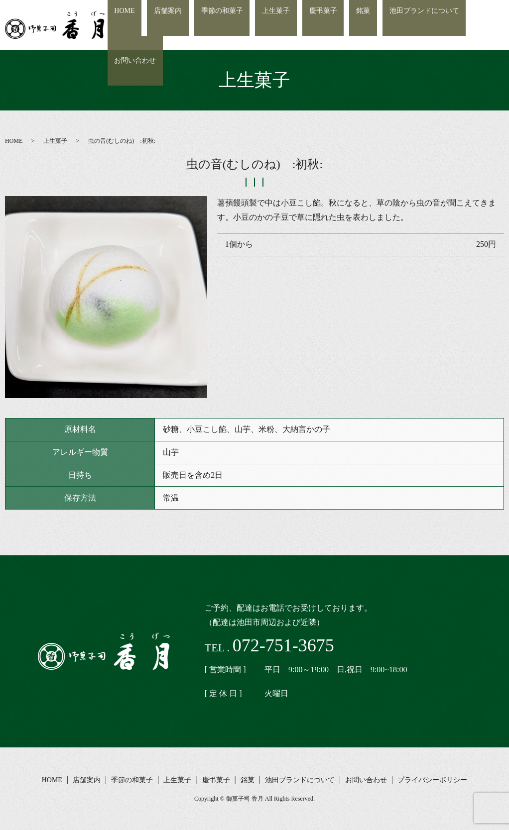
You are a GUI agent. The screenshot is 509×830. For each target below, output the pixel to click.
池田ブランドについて (410, 25)
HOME (159, 25)
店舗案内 (195, 25)
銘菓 (358, 25)
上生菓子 (286, 25)
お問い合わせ (478, 25)
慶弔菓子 (326, 25)
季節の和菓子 (240, 25)
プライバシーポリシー (432, 780)
